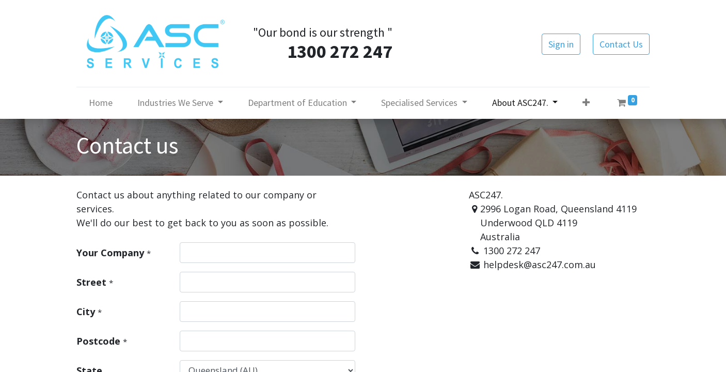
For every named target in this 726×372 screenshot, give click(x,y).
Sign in (561, 44)
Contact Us (621, 44)
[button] (586, 102)
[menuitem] (100, 102)
